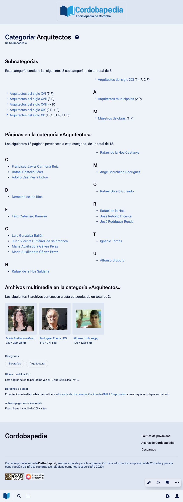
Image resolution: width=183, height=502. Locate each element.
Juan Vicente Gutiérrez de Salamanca (40, 241)
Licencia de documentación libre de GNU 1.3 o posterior (92, 394)
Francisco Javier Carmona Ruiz (35, 166)
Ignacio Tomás (111, 241)
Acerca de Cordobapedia (158, 442)
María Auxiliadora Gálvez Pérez (35, 246)
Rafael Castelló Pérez (27, 172)
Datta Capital (47, 463)
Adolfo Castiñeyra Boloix (30, 177)
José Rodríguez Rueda (117, 222)
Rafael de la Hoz (112, 211)
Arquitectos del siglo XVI (28, 94)
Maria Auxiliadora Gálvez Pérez (35, 252)
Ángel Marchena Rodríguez (120, 172)
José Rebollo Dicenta (116, 216)
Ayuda (77, 37)
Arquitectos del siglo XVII (28, 99)
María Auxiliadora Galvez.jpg (21, 338)
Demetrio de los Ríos (27, 197)
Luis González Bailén (27, 236)
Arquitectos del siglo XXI (116, 80)
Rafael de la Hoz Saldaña (30, 271)
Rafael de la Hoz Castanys (119, 152)
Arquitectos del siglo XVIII (28, 104)
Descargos (148, 449)
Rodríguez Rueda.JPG (53, 338)
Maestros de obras (112, 118)
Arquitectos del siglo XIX (28, 110)
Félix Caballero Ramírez (29, 216)
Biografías (15, 363)
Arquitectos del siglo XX (27, 115)
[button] (7, 114)
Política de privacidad (155, 436)
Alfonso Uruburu (112, 260)
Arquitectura (37, 363)
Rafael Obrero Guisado (117, 191)
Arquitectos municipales (116, 99)
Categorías (12, 356)
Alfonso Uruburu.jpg (86, 338)
